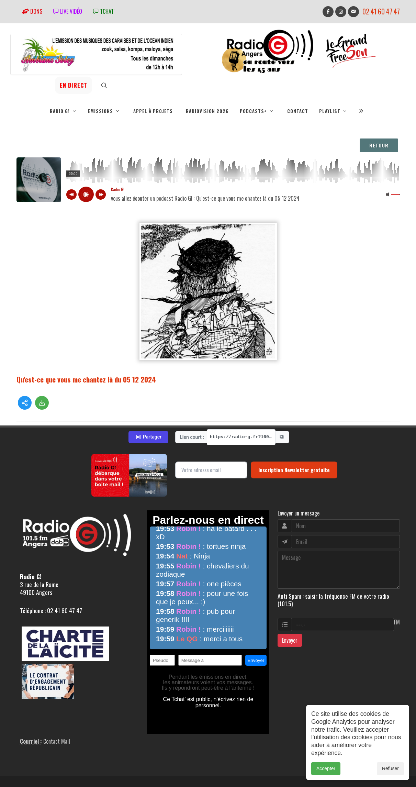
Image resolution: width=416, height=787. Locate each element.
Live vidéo (67, 11)
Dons (32, 11)
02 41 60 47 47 (381, 11)
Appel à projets (153, 111)
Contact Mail (56, 710)
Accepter (325, 768)
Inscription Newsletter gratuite (294, 438)
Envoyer (289, 609)
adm (23, 770)
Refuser (390, 768)
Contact (297, 111)
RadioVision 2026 (207, 111)
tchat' (103, 11)
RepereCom (55, 762)
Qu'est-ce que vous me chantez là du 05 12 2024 (86, 379)
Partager (148, 405)
